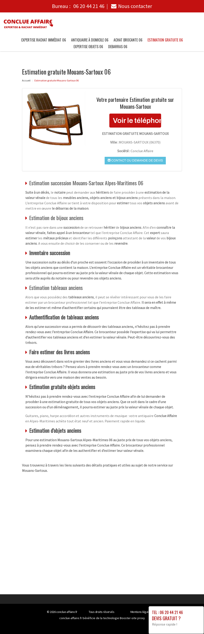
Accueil (26, 80)
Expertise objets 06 (88, 46)
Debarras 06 (117, 46)
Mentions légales (140, 612)
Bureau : (78, 6)
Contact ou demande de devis (135, 160)
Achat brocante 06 (128, 40)
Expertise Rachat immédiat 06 (43, 40)
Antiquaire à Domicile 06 (89, 40)
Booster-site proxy (132, 618)
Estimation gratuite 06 (165, 40)
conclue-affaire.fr (66, 612)
